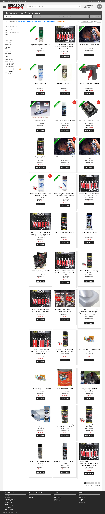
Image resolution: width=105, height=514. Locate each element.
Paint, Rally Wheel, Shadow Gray (40, 157)
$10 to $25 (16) (9, 58)
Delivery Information (9, 505)
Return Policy (8, 497)
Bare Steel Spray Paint (40, 83)
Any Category (8, 29)
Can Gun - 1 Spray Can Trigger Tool (89, 83)
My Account (81, 495)
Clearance (8, 49)
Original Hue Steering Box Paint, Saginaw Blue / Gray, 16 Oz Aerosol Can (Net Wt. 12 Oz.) (40, 351)
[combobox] (18, 16)
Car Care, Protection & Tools (32, 21)
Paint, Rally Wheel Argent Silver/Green (65, 232)
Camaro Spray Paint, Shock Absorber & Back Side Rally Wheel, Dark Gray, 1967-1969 (64, 195)
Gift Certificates (57, 497)
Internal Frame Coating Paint (89, 232)
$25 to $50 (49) (9, 59)
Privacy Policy (8, 507)
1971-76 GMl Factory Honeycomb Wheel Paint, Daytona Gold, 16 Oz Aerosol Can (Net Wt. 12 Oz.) (89, 463)
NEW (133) (8, 53)
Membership (82, 502)
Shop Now (95, 16)
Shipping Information (10, 499)
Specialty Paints (51, 21)
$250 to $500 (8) (9, 64)
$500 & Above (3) (9, 66)
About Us (7, 504)
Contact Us (15, 1)
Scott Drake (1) (9, 73)
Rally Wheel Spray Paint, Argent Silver (40, 44)
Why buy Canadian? (9, 502)
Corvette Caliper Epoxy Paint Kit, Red (40, 271)
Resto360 (7, 495)
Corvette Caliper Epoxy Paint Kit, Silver (89, 120)
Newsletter (81, 500)
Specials (56, 499)
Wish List (81, 499)
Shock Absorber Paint (40, 120)
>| (98, 483)
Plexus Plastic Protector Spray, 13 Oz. (65, 120)
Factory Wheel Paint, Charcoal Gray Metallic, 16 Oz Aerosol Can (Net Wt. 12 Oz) (65, 272)
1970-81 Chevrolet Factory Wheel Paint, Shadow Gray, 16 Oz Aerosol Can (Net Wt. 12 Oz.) (64, 46)
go (20, 68)
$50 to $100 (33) (9, 61)
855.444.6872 (7, 1)
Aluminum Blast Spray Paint (64, 83)
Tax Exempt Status (9, 500)
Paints (43, 21)
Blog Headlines (57, 500)
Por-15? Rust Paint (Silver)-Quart (64, 388)
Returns (31, 497)
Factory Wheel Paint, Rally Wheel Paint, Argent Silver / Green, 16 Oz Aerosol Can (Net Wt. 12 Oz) (40, 234)
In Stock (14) (9, 44)
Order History (82, 497)
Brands (55, 495)
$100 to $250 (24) (9, 63)
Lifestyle (19, 21)
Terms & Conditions (9, 509)
